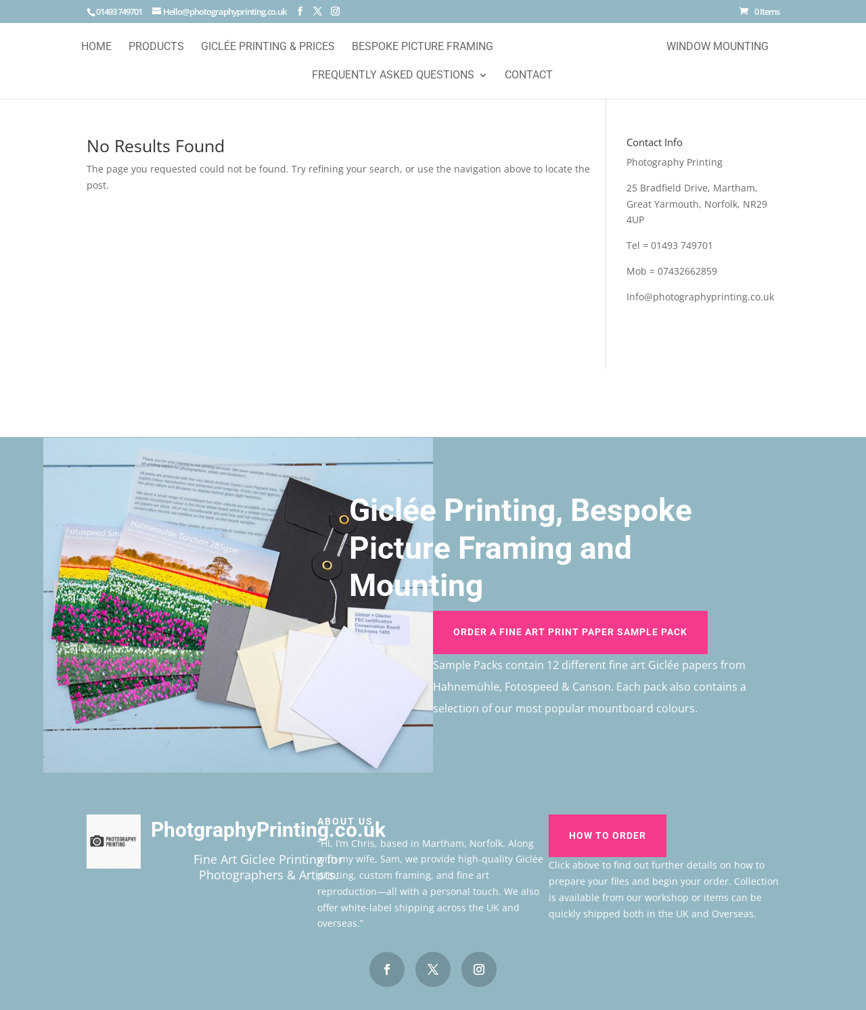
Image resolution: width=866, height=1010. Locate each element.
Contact (529, 75)
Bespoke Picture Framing (422, 47)
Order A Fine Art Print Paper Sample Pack (570, 631)
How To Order (607, 835)
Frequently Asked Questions (393, 75)
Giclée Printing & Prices (268, 47)
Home (96, 47)
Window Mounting (717, 47)
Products (156, 47)
